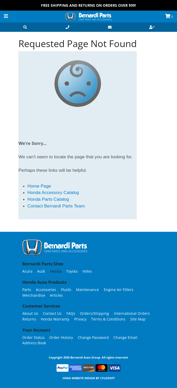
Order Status (33, 337)
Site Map (138, 319)
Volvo (87, 271)
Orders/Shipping (94, 313)
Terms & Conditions (108, 319)
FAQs (70, 313)
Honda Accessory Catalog (53, 192)
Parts (26, 289)
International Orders (132, 313)
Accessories (46, 289)
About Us (30, 313)
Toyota (72, 271)
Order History (61, 337)
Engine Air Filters (118, 289)
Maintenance (87, 289)
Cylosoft (107, 378)
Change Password (93, 337)
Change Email (125, 337)
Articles (56, 295)
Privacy (80, 319)
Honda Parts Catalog (48, 199)
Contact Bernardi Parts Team (56, 205)
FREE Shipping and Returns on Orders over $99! (88, 5)
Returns (29, 319)
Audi (41, 271)
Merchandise (33, 295)
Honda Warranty (55, 319)
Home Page (39, 186)
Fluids (66, 289)
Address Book (34, 342)
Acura (27, 271)
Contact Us (52, 313)
